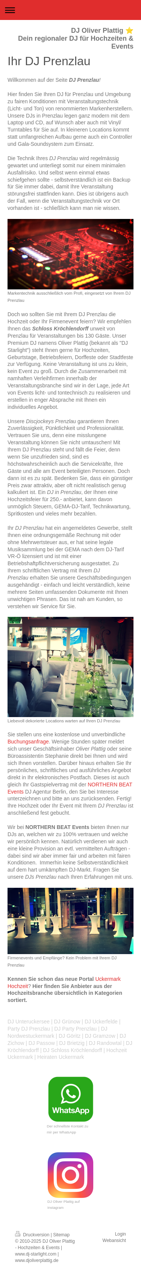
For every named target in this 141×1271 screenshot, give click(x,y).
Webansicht (114, 1240)
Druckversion (33, 1234)
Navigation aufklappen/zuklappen (70, 10)
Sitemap (61, 1234)
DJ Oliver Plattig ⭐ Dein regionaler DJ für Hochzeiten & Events (75, 38)
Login (120, 1234)
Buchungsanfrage (28, 742)
